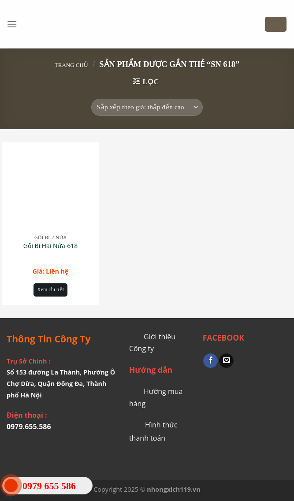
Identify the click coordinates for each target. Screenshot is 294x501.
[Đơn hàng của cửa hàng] (147, 107)
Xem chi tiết (50, 289)
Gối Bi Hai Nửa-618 (50, 246)
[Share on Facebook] (210, 360)
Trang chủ (71, 65)
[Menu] (12, 24)
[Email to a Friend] (226, 360)
